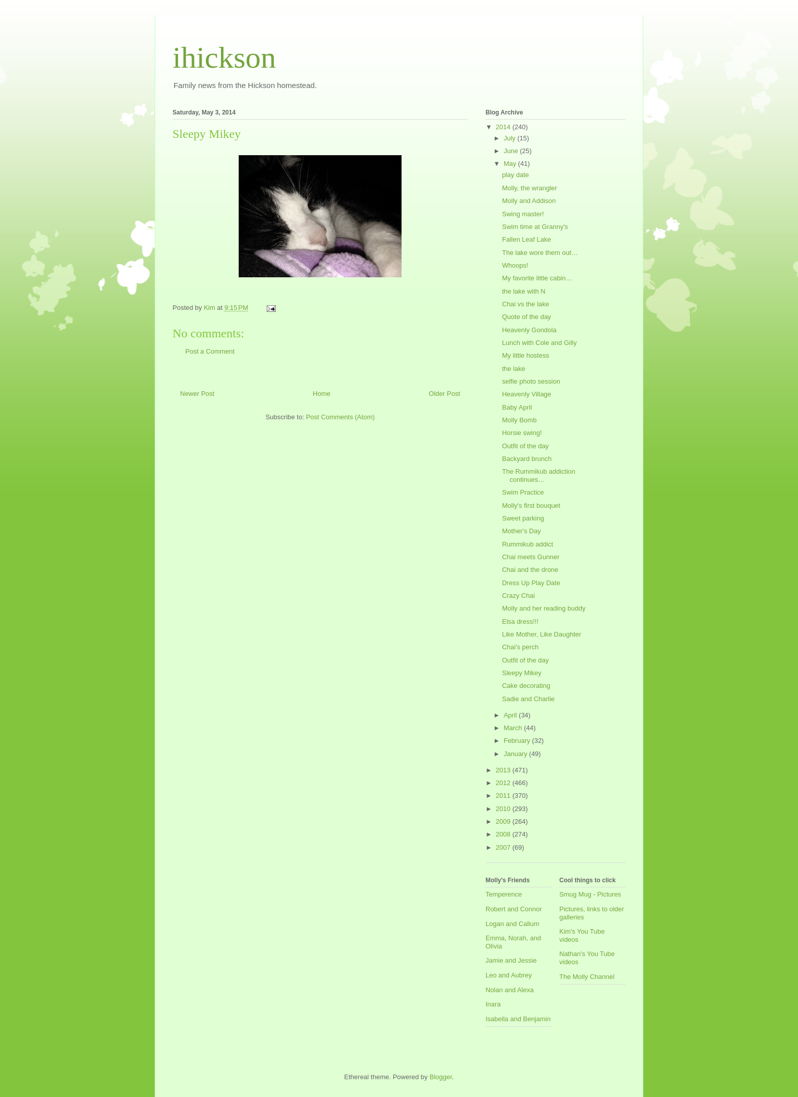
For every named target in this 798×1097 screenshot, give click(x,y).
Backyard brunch (527, 459)
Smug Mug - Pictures (590, 894)
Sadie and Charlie (528, 699)
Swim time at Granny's (535, 226)
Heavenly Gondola (529, 330)
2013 (504, 770)
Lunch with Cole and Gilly (539, 343)
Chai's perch (520, 647)
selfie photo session (531, 381)
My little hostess (525, 355)
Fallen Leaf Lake (526, 239)
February (518, 740)
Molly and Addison (529, 201)
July (511, 138)
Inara (493, 1004)
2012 (504, 783)
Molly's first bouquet (531, 505)
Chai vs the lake (525, 304)
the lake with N (523, 291)
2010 (504, 809)
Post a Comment (210, 351)
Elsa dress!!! (520, 621)
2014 (504, 127)
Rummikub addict (527, 544)
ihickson (224, 57)
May (511, 163)
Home (322, 393)
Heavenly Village (526, 394)
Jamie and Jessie (511, 960)
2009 (504, 821)
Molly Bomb (519, 420)
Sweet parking (523, 518)
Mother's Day (521, 531)
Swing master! (523, 214)
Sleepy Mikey (521, 673)
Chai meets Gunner (530, 557)
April (511, 715)
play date (515, 175)
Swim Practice (523, 492)
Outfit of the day (525, 446)
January (516, 754)
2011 (504, 795)
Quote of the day (526, 317)
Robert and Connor (514, 909)
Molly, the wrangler (529, 188)
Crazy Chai (518, 595)
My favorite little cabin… (537, 278)
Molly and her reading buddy (543, 608)
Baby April (517, 407)
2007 (504, 847)
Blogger (441, 1077)
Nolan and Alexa (510, 990)
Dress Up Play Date (531, 583)
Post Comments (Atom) (340, 417)
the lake (513, 368)
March (514, 728)
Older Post (444, 393)
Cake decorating (526, 685)
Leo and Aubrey (509, 975)
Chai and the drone (530, 569)
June (512, 151)
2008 (504, 834)
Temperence (504, 894)
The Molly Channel (586, 976)
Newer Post (197, 393)
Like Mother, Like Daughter (541, 634)
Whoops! (515, 265)
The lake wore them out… (540, 252)
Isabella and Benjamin (518, 1019)
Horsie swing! (522, 433)
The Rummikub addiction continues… (538, 475)
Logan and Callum (512, 924)
